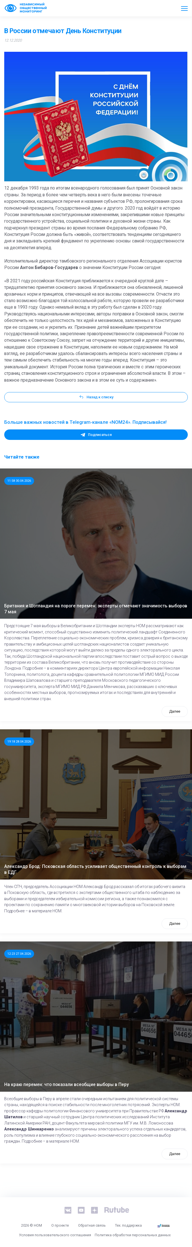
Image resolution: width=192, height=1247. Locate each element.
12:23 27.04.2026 (19, 954)
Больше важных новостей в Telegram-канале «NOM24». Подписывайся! (85, 422)
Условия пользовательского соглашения (55, 1235)
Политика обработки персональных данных (133, 1235)
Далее (174, 711)
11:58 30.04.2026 (19, 481)
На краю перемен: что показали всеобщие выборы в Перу (66, 1084)
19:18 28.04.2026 (19, 741)
